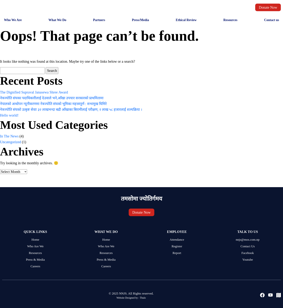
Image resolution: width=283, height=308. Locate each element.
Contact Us (248, 246)
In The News (9, 136)
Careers (35, 266)
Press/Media (140, 20)
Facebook (247, 253)
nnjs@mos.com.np (248, 239)
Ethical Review (186, 20)
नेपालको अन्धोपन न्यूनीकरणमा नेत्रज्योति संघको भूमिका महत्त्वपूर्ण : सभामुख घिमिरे (53, 104)
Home (35, 239)
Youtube (247, 259)
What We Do (57, 20)
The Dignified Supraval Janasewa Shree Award (34, 92)
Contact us (271, 20)
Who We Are (13, 20)
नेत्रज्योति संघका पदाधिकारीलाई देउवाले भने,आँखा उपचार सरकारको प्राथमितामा (51, 98)
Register (177, 246)
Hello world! (9, 115)
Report (177, 253)
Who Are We (35, 246)
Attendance (177, 239)
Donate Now (268, 7)
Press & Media (35, 259)
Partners (99, 20)
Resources (230, 20)
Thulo (143, 297)
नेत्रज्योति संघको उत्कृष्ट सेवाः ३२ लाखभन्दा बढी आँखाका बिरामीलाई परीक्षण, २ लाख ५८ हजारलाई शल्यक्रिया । (71, 109)
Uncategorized (10, 142)
